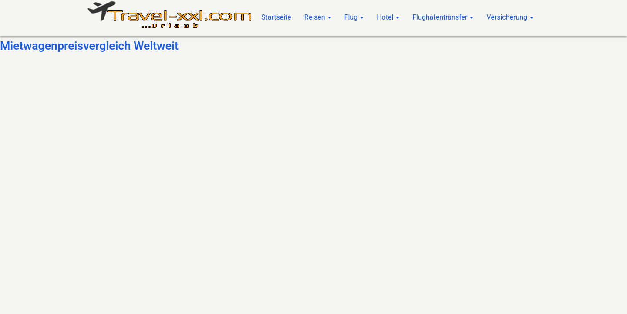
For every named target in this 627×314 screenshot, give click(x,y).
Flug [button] (354, 17)
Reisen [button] (317, 17)
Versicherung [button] (509, 17)
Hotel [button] (388, 17)
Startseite (276, 17)
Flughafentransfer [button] (442, 17)
